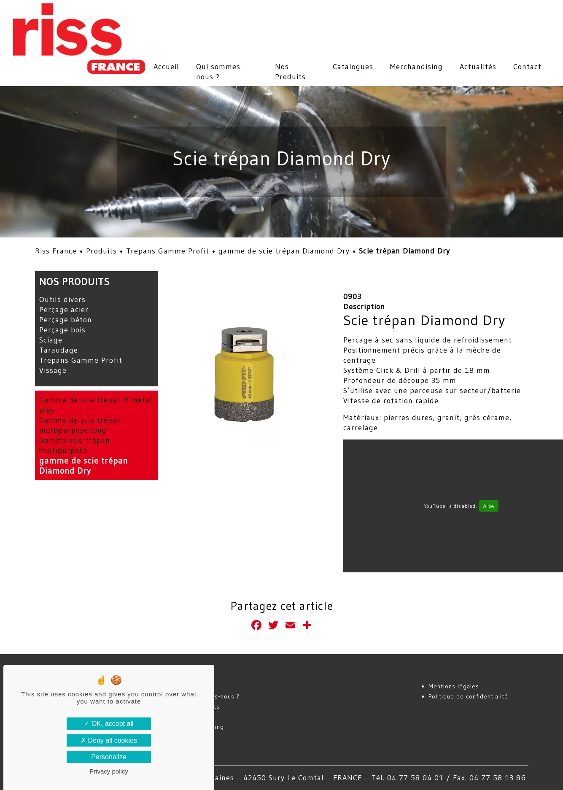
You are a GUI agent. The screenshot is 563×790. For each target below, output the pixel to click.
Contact (527, 66)
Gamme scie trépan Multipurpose (74, 445)
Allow (488, 506)
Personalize (109, 756)
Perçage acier (64, 309)
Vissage (53, 370)
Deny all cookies (109, 740)
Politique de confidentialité (468, 696)
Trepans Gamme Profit (167, 251)
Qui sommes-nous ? (219, 71)
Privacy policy (108, 771)
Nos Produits (290, 71)
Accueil (166, 66)
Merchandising (416, 66)
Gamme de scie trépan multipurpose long (80, 425)
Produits (101, 251)
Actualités (478, 66)
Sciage (50, 340)
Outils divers (62, 299)
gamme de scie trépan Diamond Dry (284, 251)
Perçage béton (65, 319)
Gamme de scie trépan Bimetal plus (95, 405)
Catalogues (353, 66)
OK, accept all (108, 723)
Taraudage (58, 350)
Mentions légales (453, 686)
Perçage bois (62, 329)
